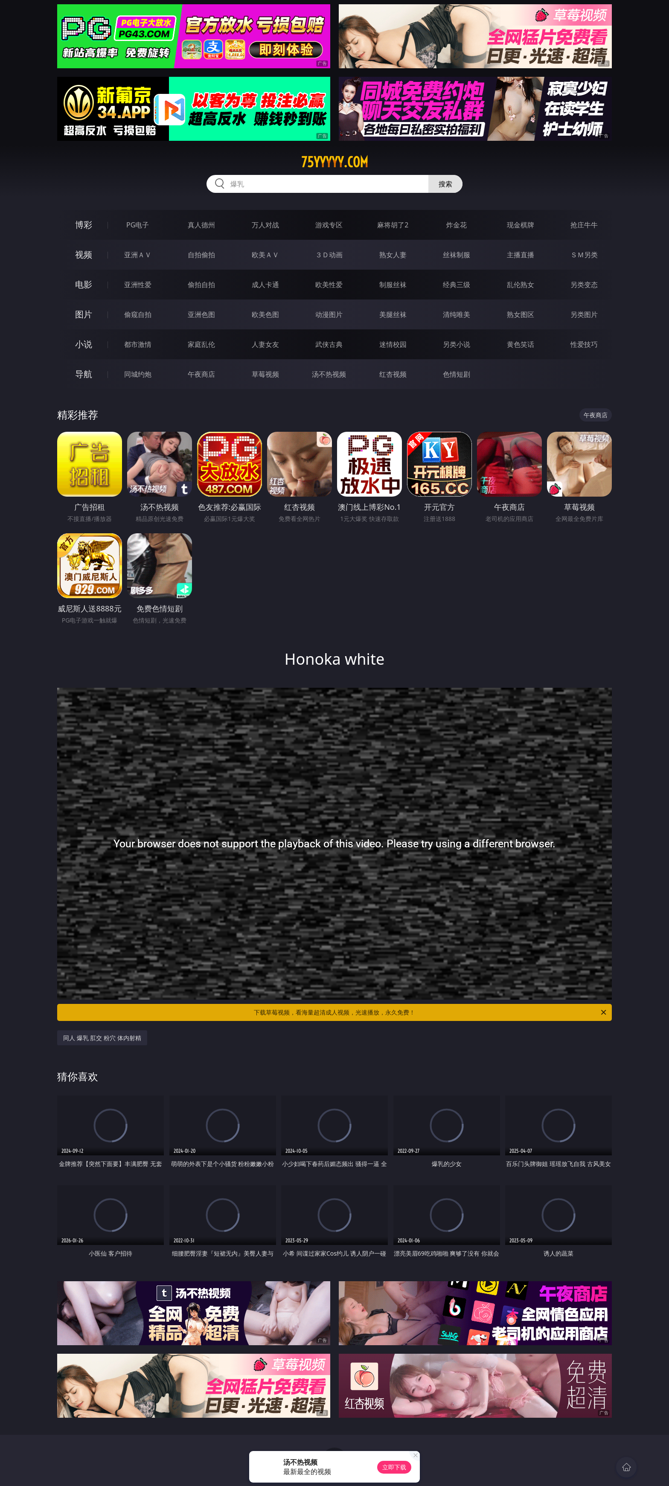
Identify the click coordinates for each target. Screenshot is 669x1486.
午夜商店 (201, 374)
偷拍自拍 (201, 284)
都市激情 (137, 344)
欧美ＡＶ (265, 254)
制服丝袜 (393, 284)
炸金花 (456, 225)
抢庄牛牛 (584, 225)
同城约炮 (137, 374)
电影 (83, 284)
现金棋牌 (520, 225)
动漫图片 (329, 314)
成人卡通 (265, 284)
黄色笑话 (520, 344)
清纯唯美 (456, 314)
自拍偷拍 (201, 254)
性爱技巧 (584, 344)
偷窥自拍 (137, 314)
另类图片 (584, 314)
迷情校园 (393, 344)
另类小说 (456, 344)
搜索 (445, 184)
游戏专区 (329, 225)
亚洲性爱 (137, 284)
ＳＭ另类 (584, 254)
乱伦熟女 (520, 284)
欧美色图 (265, 314)
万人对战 (265, 225)
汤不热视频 (329, 374)
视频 (83, 254)
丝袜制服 (456, 254)
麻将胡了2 (392, 225)
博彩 (83, 224)
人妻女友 (265, 344)
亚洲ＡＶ (137, 254)
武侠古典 (329, 344)
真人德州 (201, 225)
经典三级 (456, 284)
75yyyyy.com (334, 162)
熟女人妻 (393, 254)
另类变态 (584, 284)
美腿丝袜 (393, 314)
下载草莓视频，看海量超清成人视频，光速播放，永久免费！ (431, 1012)
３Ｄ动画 (329, 254)
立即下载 (394, 1467)
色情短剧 (456, 374)
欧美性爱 (329, 284)
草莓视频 (265, 374)
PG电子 (137, 225)
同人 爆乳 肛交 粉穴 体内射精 (102, 1038)
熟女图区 (520, 314)
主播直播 (520, 254)
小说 (83, 344)
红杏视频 (393, 374)
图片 (83, 314)
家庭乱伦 (201, 344)
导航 (83, 374)
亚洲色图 (201, 314)
